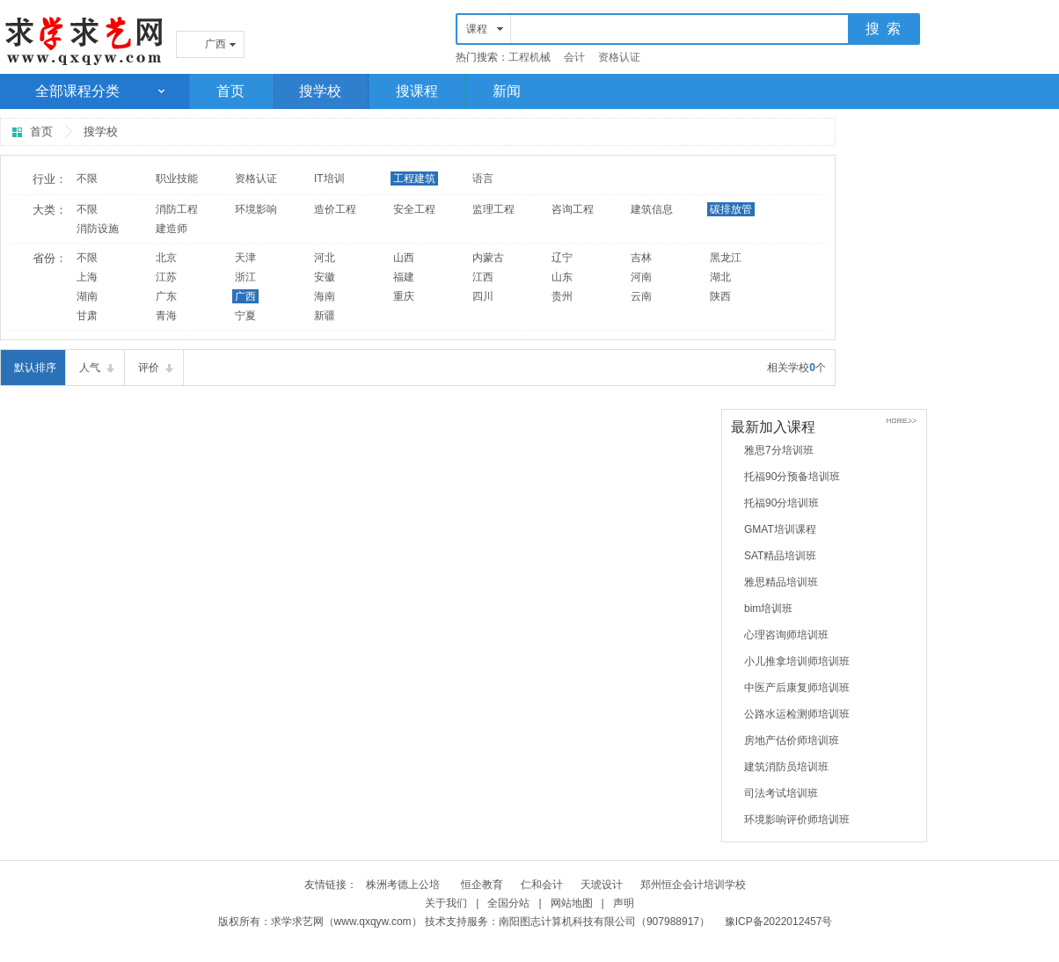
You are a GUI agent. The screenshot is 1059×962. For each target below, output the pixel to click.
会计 (574, 57)
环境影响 (256, 209)
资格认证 (619, 57)
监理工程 (493, 209)
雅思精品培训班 (781, 582)
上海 (87, 277)
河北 (324, 257)
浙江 (245, 277)
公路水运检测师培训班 (797, 714)
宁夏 (245, 316)
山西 (403, 257)
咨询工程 (572, 209)
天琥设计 (602, 884)
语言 (482, 178)
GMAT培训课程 (780, 529)
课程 (476, 29)
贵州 (562, 296)
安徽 (324, 277)
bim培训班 (768, 608)
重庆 (403, 296)
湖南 (87, 296)
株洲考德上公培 (404, 884)
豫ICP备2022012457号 (779, 921)
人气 (89, 367)
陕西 (720, 296)
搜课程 (417, 91)
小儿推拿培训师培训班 (797, 661)
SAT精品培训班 (780, 556)
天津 (245, 257)
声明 (623, 903)
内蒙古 (488, 257)
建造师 (171, 228)
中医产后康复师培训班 (797, 687)
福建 (403, 277)
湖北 (720, 277)
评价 (148, 367)
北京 (166, 257)
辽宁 (562, 257)
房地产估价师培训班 (791, 740)
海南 (324, 296)
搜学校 (320, 91)
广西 (215, 44)
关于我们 (446, 903)
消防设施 (98, 228)
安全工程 (414, 209)
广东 (166, 296)
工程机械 (529, 57)
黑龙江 (725, 257)
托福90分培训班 (781, 503)
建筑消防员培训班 (786, 767)
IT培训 (329, 178)
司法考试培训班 (781, 793)
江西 (482, 277)
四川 (482, 296)
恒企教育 (482, 884)
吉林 (641, 257)
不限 (87, 178)
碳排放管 (731, 209)
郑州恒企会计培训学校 (693, 884)
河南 (641, 277)
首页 (230, 91)
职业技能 (177, 178)
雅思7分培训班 (779, 450)
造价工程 (335, 209)
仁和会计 (542, 884)
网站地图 (572, 903)
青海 (166, 316)
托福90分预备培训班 (792, 476)
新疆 (324, 316)
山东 (562, 277)
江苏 (166, 277)
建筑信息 (652, 209)
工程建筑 (414, 178)
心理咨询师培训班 (786, 635)
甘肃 (87, 316)
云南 (641, 296)
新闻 (507, 91)
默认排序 (35, 367)
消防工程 (177, 209)
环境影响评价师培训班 (797, 819)
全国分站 (508, 903)
